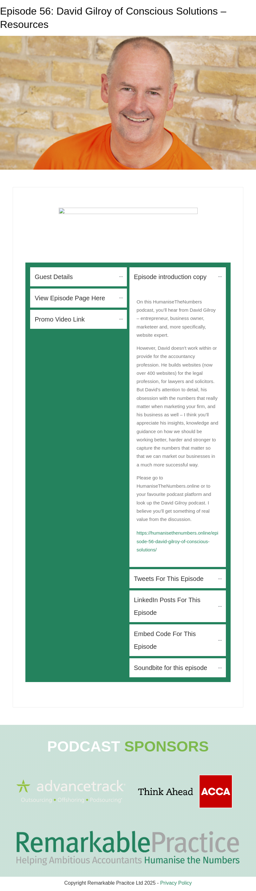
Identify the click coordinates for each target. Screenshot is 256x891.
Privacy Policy (176, 883)
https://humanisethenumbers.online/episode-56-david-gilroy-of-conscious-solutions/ (178, 541)
